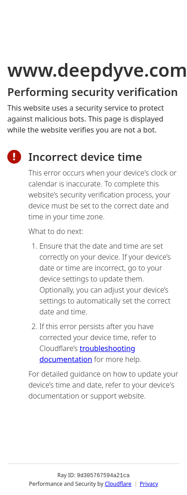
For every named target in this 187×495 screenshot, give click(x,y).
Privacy (149, 483)
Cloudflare (118, 483)
